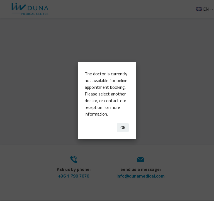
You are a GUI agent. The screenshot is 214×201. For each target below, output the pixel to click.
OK (122, 127)
